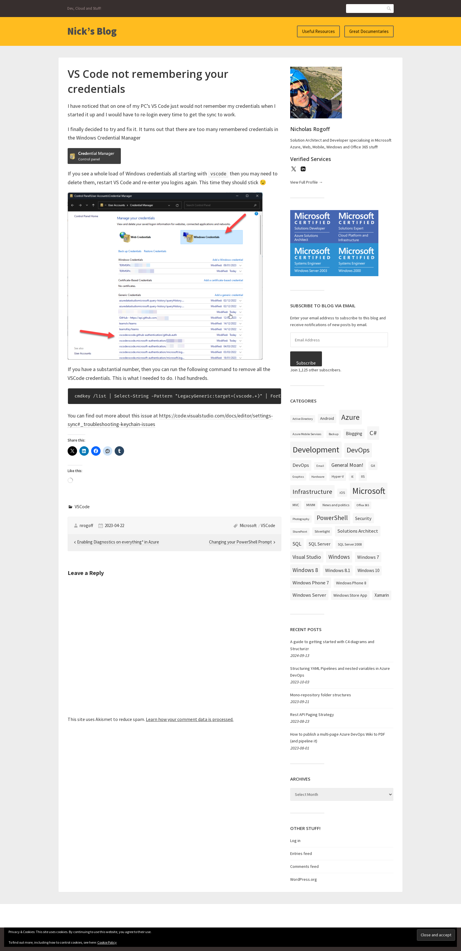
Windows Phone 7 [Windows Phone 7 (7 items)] (311, 582)
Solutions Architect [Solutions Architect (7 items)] (357, 531)
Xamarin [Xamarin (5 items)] (382, 595)
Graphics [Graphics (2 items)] (298, 477)
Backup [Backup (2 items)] (333, 434)
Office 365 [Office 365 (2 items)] (363, 505)
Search (389, 8)
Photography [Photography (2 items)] (301, 519)
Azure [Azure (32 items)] (350, 417)
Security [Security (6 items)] (363, 518)
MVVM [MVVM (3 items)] (310, 505)
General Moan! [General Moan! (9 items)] (347, 465)
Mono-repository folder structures (320, 694)
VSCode (82, 506)
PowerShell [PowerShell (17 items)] (332, 518)
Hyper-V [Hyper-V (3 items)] (338, 476)
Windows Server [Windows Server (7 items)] (309, 595)
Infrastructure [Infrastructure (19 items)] (312, 491)
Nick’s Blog (92, 31)
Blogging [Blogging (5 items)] (354, 433)
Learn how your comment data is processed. (189, 719)
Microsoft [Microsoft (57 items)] (368, 490)
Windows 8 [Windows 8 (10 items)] (305, 569)
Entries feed (301, 853)
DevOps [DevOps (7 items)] (301, 465)
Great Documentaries (369, 31)
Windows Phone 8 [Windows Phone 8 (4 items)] (351, 583)
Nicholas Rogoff (310, 128)
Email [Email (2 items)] (320, 466)
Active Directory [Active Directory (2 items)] (303, 419)
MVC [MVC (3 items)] (296, 505)
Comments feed (304, 866)
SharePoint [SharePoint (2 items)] (300, 532)
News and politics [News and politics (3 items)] (336, 505)
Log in (295, 840)
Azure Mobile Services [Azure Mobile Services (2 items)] (307, 434)
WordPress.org (303, 879)
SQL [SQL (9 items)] (297, 543)
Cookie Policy (107, 942)
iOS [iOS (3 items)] (342, 492)
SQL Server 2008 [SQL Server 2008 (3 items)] (350, 544)
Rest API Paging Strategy (312, 714)
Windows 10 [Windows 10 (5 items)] (368, 570)
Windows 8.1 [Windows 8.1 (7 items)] (337, 570)
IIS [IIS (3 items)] (363, 476)
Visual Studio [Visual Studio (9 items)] (307, 557)
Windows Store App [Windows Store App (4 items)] (350, 595)
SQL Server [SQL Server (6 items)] (319, 544)
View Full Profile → (306, 182)
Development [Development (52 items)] (316, 449)
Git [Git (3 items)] (373, 465)
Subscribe (306, 363)
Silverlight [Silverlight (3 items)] (322, 531)
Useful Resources (318, 31)
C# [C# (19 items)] (373, 433)
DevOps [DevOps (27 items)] (358, 449)
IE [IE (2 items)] (352, 477)
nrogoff (86, 525)
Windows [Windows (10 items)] (339, 556)
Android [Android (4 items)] (327, 418)
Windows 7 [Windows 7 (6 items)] (368, 557)
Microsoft (248, 525)
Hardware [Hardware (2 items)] (317, 477)
